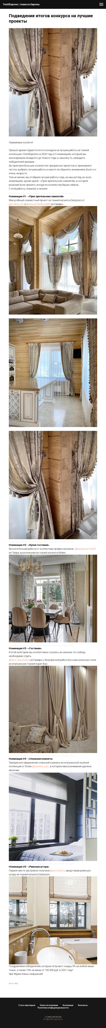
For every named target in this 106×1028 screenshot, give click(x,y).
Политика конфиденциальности (53, 1008)
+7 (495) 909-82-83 (53, 1017)
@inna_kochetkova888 (38, 204)
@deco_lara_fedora (19, 659)
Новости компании (49, 1005)
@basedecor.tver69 (85, 548)
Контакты (83, 1005)
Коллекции (68, 1005)
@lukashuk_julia (40, 766)
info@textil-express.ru (53, 1019)
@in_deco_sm (16, 204)
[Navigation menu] (101, 4)
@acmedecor (57, 870)
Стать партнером (26, 1005)
